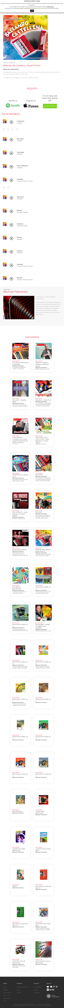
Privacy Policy (37, 987)
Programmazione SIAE (22, 987)
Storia (4, 1001)
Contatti (19, 992)
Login (18, 990)
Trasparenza (37, 992)
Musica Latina (6, 995)
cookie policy (50, 6)
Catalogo (5, 990)
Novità (5, 987)
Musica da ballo (7, 992)
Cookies (36, 990)
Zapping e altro (7, 998)
